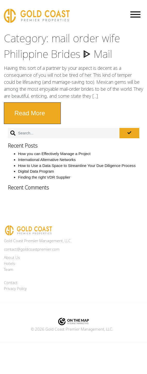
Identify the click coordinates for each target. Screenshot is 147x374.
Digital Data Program (36, 171)
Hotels (9, 263)
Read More (29, 113)
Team (8, 269)
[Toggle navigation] (135, 15)
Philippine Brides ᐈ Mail (58, 54)
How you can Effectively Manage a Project (54, 153)
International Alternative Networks (47, 159)
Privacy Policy (15, 289)
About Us (12, 258)
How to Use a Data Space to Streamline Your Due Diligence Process (77, 165)
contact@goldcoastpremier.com (31, 249)
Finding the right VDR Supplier (44, 177)
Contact (11, 283)
